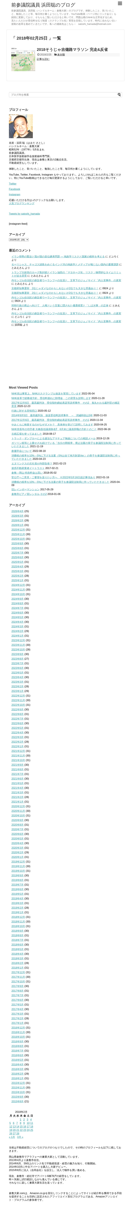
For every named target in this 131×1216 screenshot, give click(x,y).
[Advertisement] (65, 356)
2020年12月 (18, 806)
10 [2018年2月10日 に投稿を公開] (28, 1123)
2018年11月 (18, 921)
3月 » (20, 1137)
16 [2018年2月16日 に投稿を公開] (24, 1126)
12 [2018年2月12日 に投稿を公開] (10, 1126)
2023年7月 (17, 663)
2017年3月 (17, 1013)
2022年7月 (17, 718)
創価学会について (21, 451)
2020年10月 (18, 815)
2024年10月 (18, 594)
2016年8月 (17, 1046)
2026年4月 (17, 511)
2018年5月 (17, 949)
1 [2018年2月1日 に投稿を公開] (20, 1119)
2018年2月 (17, 963)
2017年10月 (18, 981)
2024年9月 (17, 599)
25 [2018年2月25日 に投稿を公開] (31, 1130)
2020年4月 (17, 843)
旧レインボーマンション (25, 489)
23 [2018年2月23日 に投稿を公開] (24, 1130)
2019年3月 (17, 903)
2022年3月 (17, 737)
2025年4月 (17, 566)
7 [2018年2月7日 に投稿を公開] (17, 1123)
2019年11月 (18, 866)
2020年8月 (17, 824)
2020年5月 (17, 838)
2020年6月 (17, 834)
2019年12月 (18, 861)
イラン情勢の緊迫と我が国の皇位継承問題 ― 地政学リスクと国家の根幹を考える (58, 256)
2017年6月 (17, 1000)
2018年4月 (17, 954)
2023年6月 (17, 668)
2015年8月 (17, 1101)
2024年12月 (18, 585)
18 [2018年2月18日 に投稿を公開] (31, 1126)
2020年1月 (17, 857)
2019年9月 (17, 875)
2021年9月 (17, 764)
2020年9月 (17, 820)
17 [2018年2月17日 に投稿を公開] (28, 1126)
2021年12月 (18, 751)
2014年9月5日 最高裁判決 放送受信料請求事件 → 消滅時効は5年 (52, 415)
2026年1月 (17, 525)
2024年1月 (17, 635)
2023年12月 (18, 640)
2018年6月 (17, 944)
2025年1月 (17, 580)
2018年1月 (17, 967)
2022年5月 (17, 728)
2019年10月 (18, 871)
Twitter (12, 183)
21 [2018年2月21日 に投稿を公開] (17, 1130)
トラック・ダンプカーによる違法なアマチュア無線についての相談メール (53, 438)
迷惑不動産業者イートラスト (28, 468)
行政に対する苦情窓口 (24, 410)
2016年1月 (17, 1078)
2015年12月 (18, 1083)
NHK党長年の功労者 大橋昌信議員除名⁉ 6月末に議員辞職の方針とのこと (54, 429)
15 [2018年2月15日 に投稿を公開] (21, 1126)
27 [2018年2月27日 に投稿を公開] (14, 1133)
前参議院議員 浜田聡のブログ (43, 4)
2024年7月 (17, 608)
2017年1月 (17, 1023)
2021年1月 (17, 801)
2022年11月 (18, 700)
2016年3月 (17, 1069)
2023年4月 (17, 677)
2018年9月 (17, 930)
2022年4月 (17, 732)
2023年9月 (17, 654)
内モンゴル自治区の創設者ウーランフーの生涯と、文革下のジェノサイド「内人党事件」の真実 (66, 280)
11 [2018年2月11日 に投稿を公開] (31, 1123)
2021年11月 (18, 755)
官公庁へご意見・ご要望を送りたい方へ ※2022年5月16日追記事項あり (53, 477)
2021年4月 (17, 788)
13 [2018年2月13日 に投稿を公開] (14, 1126)
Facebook (14, 189)
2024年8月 (17, 603)
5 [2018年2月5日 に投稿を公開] (10, 1123)
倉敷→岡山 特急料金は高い (27, 472)
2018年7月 (17, 940)
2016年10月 (18, 1037)
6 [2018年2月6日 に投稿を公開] (13, 1123)
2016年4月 (17, 1064)
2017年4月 (17, 1009)
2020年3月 (17, 847)
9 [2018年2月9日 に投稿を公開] (24, 1123)
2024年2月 (17, 631)
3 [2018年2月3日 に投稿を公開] (27, 1119)
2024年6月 (17, 612)
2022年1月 (17, 746)
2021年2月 (17, 797)
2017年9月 (17, 986)
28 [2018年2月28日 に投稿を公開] (17, 1133)
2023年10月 (18, 649)
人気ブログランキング (21, 203)
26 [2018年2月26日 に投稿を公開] (10, 1133)
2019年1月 (17, 912)
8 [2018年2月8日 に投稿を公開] (20, 1123)
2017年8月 (17, 990)
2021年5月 (17, 783)
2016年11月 (18, 1032)
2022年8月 (17, 714)
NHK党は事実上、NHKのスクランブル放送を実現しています (46, 393)
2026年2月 (17, 520)
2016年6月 (17, 1055)
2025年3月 (17, 571)
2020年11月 (18, 811)
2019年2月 (17, 907)
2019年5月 (17, 894)
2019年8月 (17, 880)
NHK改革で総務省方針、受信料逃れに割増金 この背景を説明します (51, 398)
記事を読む (43, 59)
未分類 (61, 54)
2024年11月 (18, 589)
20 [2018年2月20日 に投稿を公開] (14, 1130)
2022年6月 (17, 723)
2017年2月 (17, 1018)
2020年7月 (17, 829)
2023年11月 (18, 645)
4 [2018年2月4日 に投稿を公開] (31, 1119)
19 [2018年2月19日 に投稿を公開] (10, 1130)
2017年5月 (17, 1004)
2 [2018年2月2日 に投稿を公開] (24, 1119)
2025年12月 (18, 529)
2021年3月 (17, 792)
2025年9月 (17, 543)
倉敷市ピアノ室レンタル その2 (29, 494)
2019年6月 (17, 889)
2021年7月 (17, 774)
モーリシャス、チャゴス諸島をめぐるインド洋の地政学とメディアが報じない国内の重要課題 (65, 264)
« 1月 (12, 1137)
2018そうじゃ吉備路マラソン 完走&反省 (72, 49)
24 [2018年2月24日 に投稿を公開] (28, 1130)
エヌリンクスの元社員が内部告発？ (31, 463)
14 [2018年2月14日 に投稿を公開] (17, 1126)
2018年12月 (18, 917)
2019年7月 (17, 884)
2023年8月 (17, 658)
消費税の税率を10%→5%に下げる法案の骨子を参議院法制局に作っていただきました (60, 482)
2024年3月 (17, 626)
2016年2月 (17, 1073)
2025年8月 (17, 548)
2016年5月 (17, 1060)
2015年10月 (18, 1092)
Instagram (14, 194)
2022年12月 (18, 695)
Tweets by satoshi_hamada (24, 213)
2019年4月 (17, 898)
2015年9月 (17, 1096)
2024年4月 (17, 622)
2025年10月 (18, 539)
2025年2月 (17, 575)
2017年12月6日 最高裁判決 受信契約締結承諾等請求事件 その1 (50, 420)
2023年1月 (17, 691)
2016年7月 (17, 1050)
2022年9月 (17, 709)
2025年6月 (17, 557)
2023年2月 (17, 686)
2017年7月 (17, 995)
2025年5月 (17, 562)
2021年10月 (18, 760)
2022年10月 (18, 705)
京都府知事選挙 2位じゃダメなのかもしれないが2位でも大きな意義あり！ (54, 288)
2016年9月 (17, 1041)
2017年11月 (18, 977)
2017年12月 (18, 972)
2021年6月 (17, 778)
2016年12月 (18, 1027)
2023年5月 (17, 672)
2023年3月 (17, 682)
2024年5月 (17, 617)
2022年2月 (17, 741)
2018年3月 (17, 958)
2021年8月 (17, 769)
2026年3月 (17, 516)
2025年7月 (17, 552)
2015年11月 (18, 1087)
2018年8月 (17, 935)
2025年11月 (18, 534)
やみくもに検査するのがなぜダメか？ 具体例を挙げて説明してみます (52, 424)
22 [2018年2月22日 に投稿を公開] (21, 1130)
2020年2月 (17, 852)
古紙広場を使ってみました (26, 433)
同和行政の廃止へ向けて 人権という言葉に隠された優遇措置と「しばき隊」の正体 (59, 305)
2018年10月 (18, 926)
